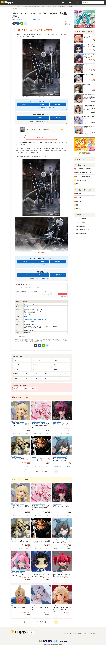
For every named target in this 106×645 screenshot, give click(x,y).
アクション (18, 456)
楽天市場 (43, 108)
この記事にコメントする (41, 137)
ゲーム (17, 421)
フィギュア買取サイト (81, 222)
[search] (102, 2)
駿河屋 (58, 118)
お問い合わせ (87, 633)
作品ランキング (80, 165)
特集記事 (78, 215)
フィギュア (61, 2)
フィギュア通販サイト (81, 218)
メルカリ (24, 118)
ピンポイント (36, 314)
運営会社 (80, 633)
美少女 (13, 421)
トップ (12, 6)
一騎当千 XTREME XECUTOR (83, 172)
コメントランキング (81, 159)
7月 (46, 373)
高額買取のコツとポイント (83, 226)
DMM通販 (57, 104)
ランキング (36, 360)
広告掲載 (74, 633)
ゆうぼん (30, 314)
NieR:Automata (27, 6)
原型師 (54, 369)
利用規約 (93, 633)
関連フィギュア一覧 (41, 471)
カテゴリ (55, 360)
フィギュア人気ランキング (83, 32)
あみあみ (24, 104)
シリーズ (16, 365)
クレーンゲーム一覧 (81, 233)
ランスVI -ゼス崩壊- (81, 180)
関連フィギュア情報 (20, 397)
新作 (15, 360)
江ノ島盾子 (79, 197)
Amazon (30, 108)
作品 (35, 365)
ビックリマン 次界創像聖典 (83, 176)
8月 (55, 373)
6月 (36, 373)
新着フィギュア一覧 (20, 479)
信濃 (77, 205)
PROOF (26, 307)
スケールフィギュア (36, 19)
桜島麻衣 (78, 193)
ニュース (70, 2)
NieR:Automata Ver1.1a (39, 319)
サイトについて (67, 633)
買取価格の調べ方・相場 (82, 230)
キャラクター (56, 365)
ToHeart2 (78, 184)
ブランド (36, 369)
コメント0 (68, 21)
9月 (65, 373)
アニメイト (41, 104)
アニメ (34, 456)
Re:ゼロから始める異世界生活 (83, 168)
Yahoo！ (37, 108)
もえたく (44, 121)
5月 (27, 373)
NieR (22, 6)
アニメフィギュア (27, 19)
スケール (22, 421)
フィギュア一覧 (41, 622)
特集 (77, 2)
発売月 (15, 378)
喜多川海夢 (79, 201)
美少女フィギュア (17, 19)
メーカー (16, 369)
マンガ (13, 456)
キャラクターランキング (82, 190)
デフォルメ (64, 456)
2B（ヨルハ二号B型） (36, 6)
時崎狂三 (78, 209)
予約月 (15, 373)
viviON (49, 108)
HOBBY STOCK (34, 388)
